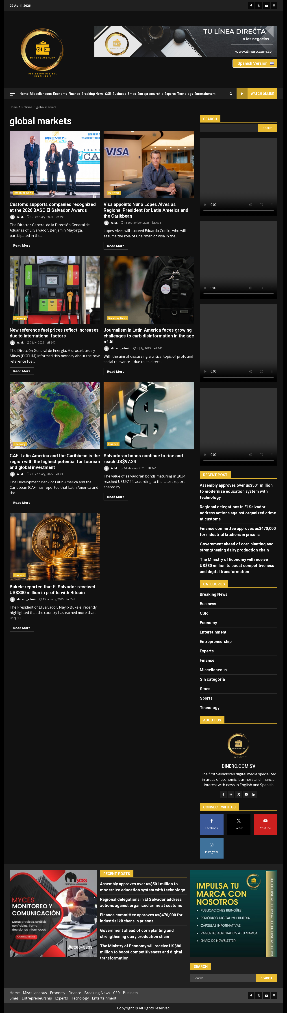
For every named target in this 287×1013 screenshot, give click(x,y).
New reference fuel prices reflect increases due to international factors (55, 290)
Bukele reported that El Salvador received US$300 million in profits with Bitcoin (55, 546)
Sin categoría (212, 679)
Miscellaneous (41, 94)
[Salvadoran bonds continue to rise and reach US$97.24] (152, 468)
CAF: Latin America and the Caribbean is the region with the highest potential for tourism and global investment (55, 415)
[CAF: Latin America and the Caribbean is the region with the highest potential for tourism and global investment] (60, 474)
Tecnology (185, 94)
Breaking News (92, 94)
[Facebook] (223, 794)
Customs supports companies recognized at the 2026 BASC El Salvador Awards (55, 164)
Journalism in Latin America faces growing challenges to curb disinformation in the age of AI (149, 290)
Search (210, 119)
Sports (206, 698)
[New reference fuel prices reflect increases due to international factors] (51, 342)
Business (119, 94)
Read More (21, 245)
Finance (74, 94)
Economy (60, 94)
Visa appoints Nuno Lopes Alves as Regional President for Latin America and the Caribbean (149, 164)
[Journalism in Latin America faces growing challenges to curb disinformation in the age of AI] (158, 348)
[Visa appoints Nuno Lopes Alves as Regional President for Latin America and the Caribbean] (156, 223)
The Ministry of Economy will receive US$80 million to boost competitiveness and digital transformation (237, 565)
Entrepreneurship (150, 94)
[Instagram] (231, 794)
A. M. (17, 217)
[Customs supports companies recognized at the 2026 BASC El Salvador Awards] (60, 217)
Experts (170, 94)
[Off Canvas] (12, 94)
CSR (108, 94)
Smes (132, 94)
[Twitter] (238, 794)
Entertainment (204, 94)
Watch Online (255, 93)
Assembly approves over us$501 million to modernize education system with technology (236, 491)
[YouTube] (246, 794)
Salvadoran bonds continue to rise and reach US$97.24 (149, 415)
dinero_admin (117, 348)
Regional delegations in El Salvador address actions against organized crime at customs (238, 512)
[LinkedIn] (253, 794)
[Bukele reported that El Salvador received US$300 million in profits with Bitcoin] (71, 599)
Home (24, 94)
